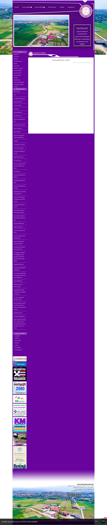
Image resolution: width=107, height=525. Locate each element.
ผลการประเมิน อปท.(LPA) (19, 125)
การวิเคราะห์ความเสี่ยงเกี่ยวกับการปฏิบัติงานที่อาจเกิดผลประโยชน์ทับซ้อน (20, 275)
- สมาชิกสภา (16, 338)
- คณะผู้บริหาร (17, 336)
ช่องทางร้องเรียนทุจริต (19, 82)
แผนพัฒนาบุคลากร (18, 313)
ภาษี (15, 95)
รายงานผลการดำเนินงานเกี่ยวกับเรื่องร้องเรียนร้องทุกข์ (20, 218)
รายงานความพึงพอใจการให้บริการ (19, 176)
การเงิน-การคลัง (17, 105)
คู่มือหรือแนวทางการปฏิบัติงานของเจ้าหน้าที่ (20, 193)
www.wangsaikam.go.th (88, 491)
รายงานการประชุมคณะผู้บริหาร (19, 231)
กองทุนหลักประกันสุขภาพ (19, 98)
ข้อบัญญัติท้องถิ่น (18, 112)
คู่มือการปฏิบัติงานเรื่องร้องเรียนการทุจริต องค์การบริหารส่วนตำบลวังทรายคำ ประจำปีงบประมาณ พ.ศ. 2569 (20, 324)
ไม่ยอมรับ (103, 521)
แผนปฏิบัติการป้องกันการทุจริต (19, 181)
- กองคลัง (16, 343)
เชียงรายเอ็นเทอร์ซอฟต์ (88, 499)
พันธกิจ (15, 63)
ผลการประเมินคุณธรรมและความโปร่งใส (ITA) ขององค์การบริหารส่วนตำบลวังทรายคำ (20, 306)
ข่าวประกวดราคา (17, 73)
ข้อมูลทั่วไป (16, 54)
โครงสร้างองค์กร (18, 61)
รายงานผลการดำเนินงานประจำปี (19, 206)
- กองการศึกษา (17, 347)
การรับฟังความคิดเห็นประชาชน (18, 85)
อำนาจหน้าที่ (16, 66)
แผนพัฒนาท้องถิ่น (18, 102)
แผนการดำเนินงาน (18, 128)
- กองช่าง (16, 345)
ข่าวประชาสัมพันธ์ (17, 70)
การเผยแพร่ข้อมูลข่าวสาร (19, 316)
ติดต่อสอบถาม (71, 7)
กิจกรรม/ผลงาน (52, 7)
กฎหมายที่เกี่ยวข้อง (18, 281)
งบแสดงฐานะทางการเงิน (19, 144)
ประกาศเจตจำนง (17, 160)
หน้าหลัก (17, 7)
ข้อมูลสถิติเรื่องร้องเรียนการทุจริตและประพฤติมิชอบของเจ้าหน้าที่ (20, 292)
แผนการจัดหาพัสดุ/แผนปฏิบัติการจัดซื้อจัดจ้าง (19, 136)
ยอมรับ (96, 521)
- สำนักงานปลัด (17, 340)
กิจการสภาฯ (16, 109)
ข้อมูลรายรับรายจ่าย (18, 227)
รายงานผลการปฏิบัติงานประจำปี (19, 152)
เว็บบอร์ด (62, 7)
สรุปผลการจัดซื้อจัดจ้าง (19, 223)
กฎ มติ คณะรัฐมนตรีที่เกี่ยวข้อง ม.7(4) (19, 299)
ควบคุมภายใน (17, 171)
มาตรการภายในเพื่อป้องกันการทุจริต (20, 187)
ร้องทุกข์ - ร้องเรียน (18, 68)
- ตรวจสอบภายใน (18, 350)
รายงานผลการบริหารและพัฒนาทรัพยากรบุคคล (19, 211)
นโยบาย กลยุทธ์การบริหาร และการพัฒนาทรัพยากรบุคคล (20, 166)
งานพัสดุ (16, 141)
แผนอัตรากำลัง (17, 132)
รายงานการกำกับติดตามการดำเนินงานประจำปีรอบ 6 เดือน (19, 199)
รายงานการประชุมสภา (19, 148)
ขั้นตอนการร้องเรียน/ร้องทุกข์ (19, 120)
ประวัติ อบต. (16, 57)
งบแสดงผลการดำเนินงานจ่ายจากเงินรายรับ (19, 248)
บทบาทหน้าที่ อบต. (18, 116)
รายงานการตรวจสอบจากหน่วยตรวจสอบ (19, 237)
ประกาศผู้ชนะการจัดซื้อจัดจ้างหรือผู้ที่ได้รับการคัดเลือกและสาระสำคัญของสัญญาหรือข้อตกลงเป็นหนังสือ (19, 257)
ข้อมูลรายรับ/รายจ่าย (18, 157)
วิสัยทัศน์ (16, 59)
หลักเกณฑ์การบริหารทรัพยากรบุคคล (18, 285)
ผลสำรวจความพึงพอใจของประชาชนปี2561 (19, 242)
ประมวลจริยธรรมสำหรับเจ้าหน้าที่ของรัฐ (20, 269)
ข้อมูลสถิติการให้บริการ (19, 264)
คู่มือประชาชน (17, 91)
